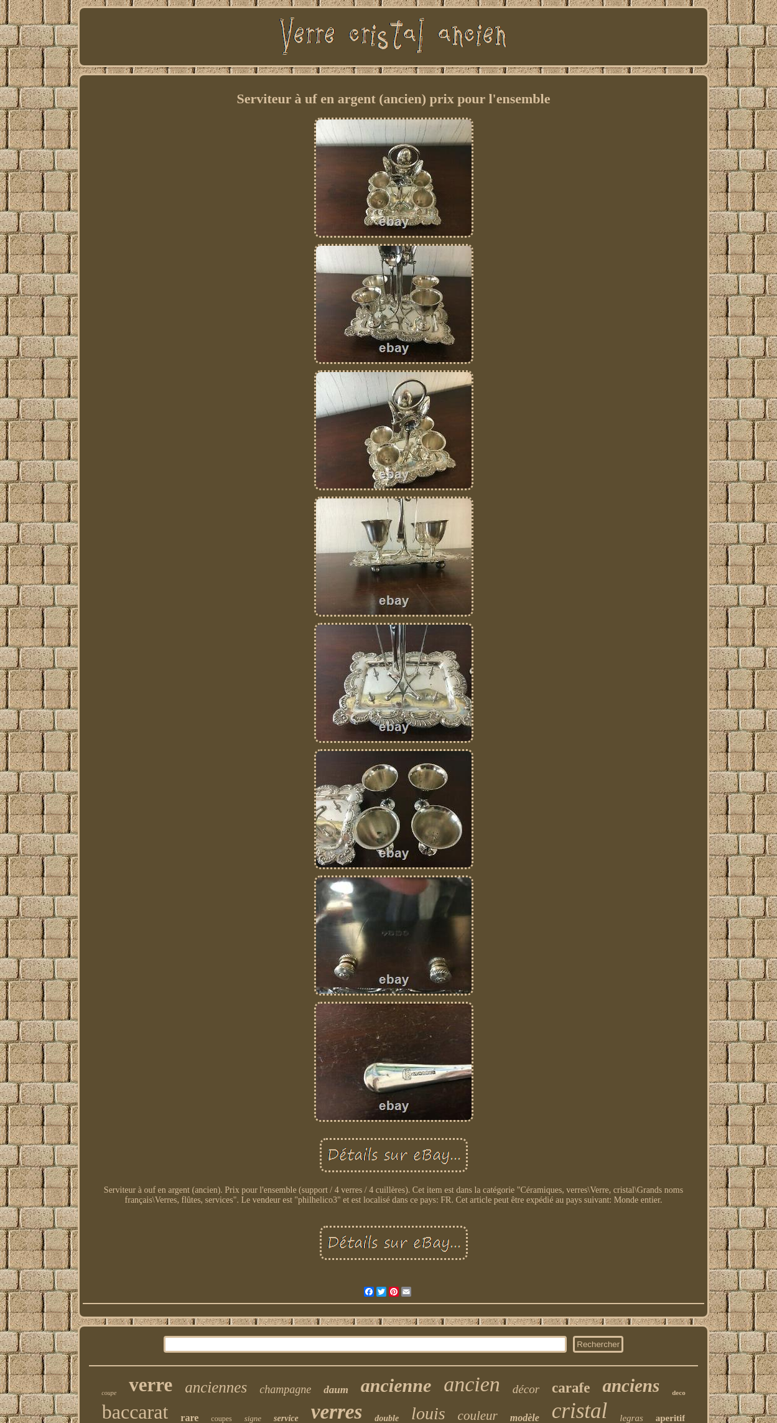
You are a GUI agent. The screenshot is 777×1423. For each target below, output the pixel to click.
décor (526, 1389)
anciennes (216, 1387)
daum (335, 1390)
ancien (472, 1384)
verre (150, 1385)
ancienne (396, 1385)
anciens (630, 1386)
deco (678, 1392)
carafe (571, 1388)
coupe (108, 1392)
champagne (285, 1389)
